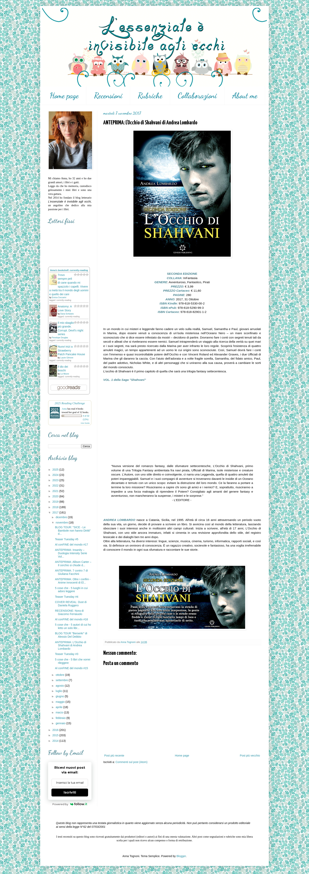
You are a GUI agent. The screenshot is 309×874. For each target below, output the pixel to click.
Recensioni (108, 95)
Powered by (69, 804)
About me (244, 95)
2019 (55, 501)
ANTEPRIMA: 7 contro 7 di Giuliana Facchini (71, 572)
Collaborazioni (197, 95)
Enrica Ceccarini (59, 297)
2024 (55, 474)
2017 (55, 512)
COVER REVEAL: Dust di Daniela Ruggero (71, 603)
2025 (55, 469)
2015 (55, 735)
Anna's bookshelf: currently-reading (69, 270)
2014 (55, 740)
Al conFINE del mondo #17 (71, 544)
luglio (59, 691)
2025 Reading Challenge (70, 403)
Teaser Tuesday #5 (66, 539)
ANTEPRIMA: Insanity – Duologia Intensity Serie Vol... (71, 553)
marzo (60, 712)
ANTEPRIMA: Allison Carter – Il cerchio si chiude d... (73, 563)
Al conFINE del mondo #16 (71, 619)
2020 (55, 496)
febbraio (61, 718)
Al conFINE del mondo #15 (71, 668)
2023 (55, 480)
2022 (55, 485)
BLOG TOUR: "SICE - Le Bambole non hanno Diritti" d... (73, 530)
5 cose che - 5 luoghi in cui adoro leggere (71, 589)
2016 (55, 730)
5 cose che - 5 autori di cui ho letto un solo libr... (73, 626)
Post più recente (114, 755)
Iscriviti (70, 792)
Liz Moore (64, 374)
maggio (60, 701)
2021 (55, 491)
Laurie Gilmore (66, 358)
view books (85, 423)
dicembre (62, 517)
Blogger (181, 856)
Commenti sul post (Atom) (131, 762)
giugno (60, 696)
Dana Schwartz (67, 314)
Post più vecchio (250, 755)
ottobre (60, 674)
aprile (59, 707)
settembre (62, 680)
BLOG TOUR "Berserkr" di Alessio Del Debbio (71, 635)
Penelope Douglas (60, 338)
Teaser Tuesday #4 (66, 596)
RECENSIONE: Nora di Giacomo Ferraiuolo (69, 612)
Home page (64, 95)
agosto (60, 685)
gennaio (61, 723)
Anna (64, 408)
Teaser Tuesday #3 (66, 654)
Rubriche (150, 95)
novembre (62, 522)
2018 (55, 507)
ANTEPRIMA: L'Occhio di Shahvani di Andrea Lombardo (70, 645)
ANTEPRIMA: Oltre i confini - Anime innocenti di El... (72, 581)
